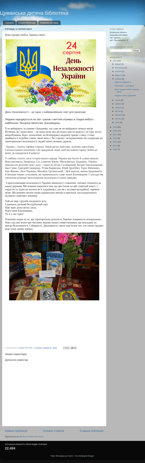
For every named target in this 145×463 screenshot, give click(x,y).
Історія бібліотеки (26, 23)
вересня (119, 75)
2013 (115, 149)
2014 (115, 146)
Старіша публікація (91, 430)
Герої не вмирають (123, 82)
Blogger (91, 456)
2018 (115, 131)
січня (117, 122)
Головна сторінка (53, 430)
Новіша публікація (16, 430)
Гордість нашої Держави (125, 95)
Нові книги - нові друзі (124, 86)
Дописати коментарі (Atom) (31, 437)
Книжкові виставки (49, 23)
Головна (9, 23)
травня (118, 108)
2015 (115, 142)
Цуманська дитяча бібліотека (34, 13)
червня (118, 104)
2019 (115, 127)
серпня (118, 79)
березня (119, 115)
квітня (118, 111)
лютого (118, 119)
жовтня (118, 71)
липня (118, 100)
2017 (115, 134)
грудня (118, 64)
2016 (115, 138)
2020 (115, 61)
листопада (120, 68)
